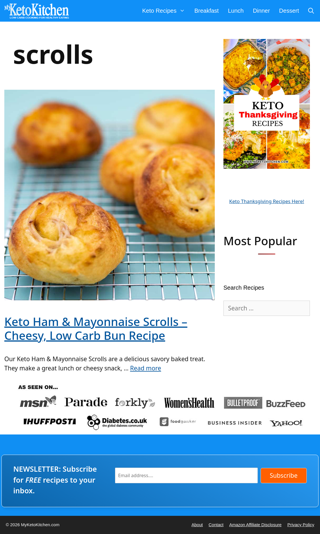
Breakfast (206, 11)
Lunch (236, 11)
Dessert (289, 11)
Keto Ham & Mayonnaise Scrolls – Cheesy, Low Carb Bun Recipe (95, 328)
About (197, 524)
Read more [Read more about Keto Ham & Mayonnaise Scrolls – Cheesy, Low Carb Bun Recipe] (145, 368)
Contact (215, 524)
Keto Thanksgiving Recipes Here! (266, 201)
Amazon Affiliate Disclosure (255, 524)
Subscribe (284, 475)
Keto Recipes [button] (166, 11)
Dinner (261, 11)
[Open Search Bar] (311, 11)
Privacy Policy (300, 524)
